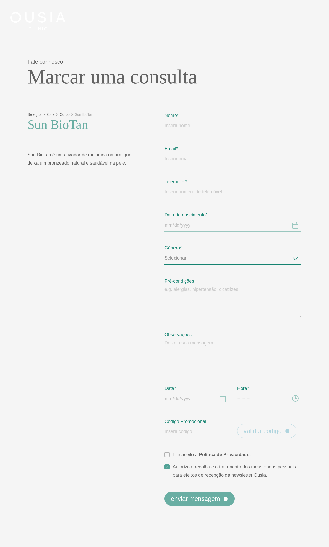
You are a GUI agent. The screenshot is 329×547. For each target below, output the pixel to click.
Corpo (67, 114)
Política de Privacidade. (229, 454)
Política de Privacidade (125, 278)
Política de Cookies (181, 278)
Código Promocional (188, 421)
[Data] (223, 398)
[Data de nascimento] (295, 225)
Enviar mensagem (204, 507)
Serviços (35, 114)
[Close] (311, 18)
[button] (253, 242)
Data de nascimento (188, 215)
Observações (179, 334)
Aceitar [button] (165, 298)
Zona (52, 114)
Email (170, 148)
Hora (242, 388)
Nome (171, 115)
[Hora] (295, 398)
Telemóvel (176, 181)
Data (170, 388)
